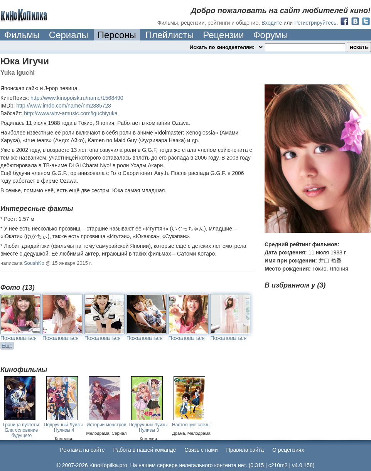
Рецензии (223, 35)
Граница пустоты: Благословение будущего (21, 430)
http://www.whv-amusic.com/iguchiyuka (71, 113)
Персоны (117, 35)
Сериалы (68, 35)
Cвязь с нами (201, 450)
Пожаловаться (18, 338)
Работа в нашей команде (144, 450)
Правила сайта (245, 450)
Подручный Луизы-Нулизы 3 (149, 427)
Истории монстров (106, 424)
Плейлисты (169, 35)
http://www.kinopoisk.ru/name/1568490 (76, 98)
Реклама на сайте (82, 450)
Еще (7, 346)
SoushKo (34, 263)
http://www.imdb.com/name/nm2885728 (63, 106)
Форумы (270, 35)
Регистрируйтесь (315, 23)
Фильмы (22, 35)
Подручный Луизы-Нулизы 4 (64, 427)
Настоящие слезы (191, 424)
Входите (271, 23)
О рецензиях (288, 450)
